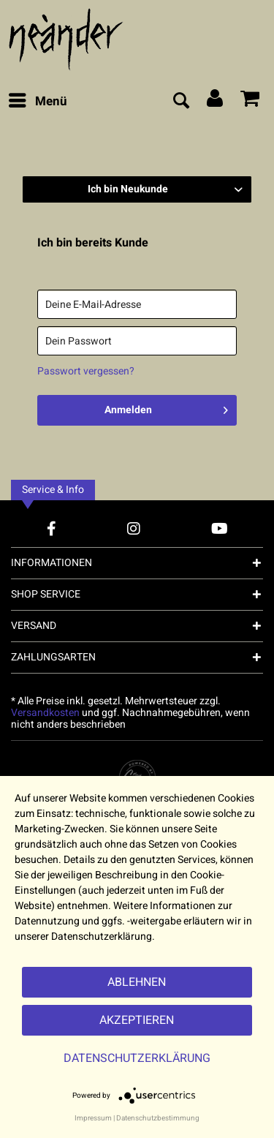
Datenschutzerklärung (137, 1058)
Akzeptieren (136, 1020)
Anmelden (166, 408)
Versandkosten (45, 712)
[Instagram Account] (133, 528)
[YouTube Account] (219, 528)
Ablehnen (136, 982)
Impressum (93, 1118)
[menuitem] (37, 101)
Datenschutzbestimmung (157, 1118)
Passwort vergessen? (85, 371)
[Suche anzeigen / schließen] (180, 101)
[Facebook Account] (51, 528)
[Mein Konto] (215, 101)
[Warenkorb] (250, 101)
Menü (38, 100)
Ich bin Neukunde (128, 189)
